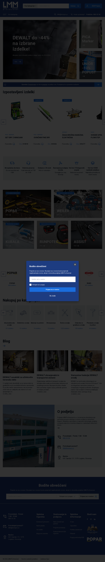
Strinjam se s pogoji (38, 285)
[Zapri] (75, 264)
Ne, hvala (53, 296)
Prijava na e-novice (52, 289)
